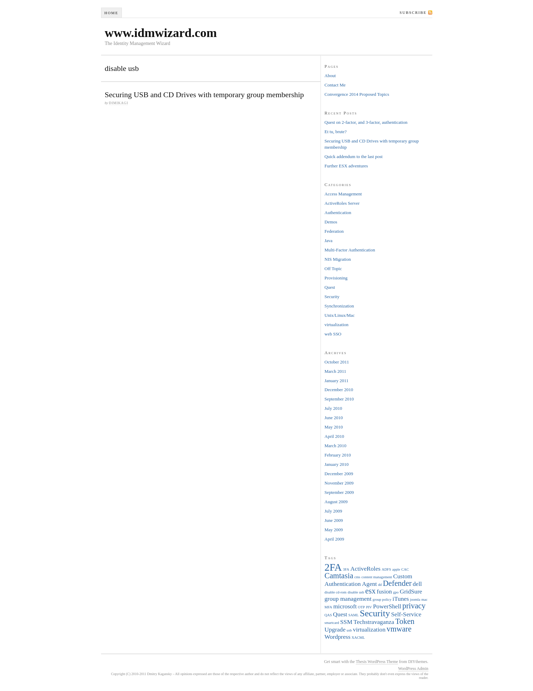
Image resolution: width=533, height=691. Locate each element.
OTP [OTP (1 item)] (361, 607)
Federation (334, 231)
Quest (330, 287)
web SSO (333, 334)
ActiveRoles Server (342, 203)
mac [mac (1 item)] (425, 599)
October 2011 (337, 362)
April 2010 (334, 436)
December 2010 (339, 389)
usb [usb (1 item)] (349, 630)
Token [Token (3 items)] (404, 621)
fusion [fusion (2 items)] (384, 591)
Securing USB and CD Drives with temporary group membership (204, 94)
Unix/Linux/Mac (340, 315)
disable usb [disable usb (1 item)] (355, 592)
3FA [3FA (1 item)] (346, 569)
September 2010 (339, 399)
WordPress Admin (413, 668)
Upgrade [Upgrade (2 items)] (335, 629)
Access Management (343, 193)
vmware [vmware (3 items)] (399, 629)
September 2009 (339, 492)
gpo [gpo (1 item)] (396, 592)
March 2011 (335, 371)
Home (111, 13)
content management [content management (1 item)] (376, 577)
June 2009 (334, 520)
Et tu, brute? (336, 131)
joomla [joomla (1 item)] (415, 599)
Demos (331, 221)
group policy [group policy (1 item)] (382, 599)
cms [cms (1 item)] (357, 577)
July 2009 (333, 511)
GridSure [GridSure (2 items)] (411, 591)
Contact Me (335, 84)
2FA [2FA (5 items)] (333, 567)
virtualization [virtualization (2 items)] (369, 629)
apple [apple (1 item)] (396, 569)
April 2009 (334, 539)
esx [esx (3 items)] (370, 591)
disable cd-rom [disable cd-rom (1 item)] (336, 592)
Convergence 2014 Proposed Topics (357, 94)
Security (332, 296)
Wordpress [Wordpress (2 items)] (338, 636)
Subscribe (413, 12)
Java (329, 240)
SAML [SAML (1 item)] (354, 615)
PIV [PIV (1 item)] (369, 607)
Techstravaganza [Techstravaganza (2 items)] (373, 621)
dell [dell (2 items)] (417, 583)
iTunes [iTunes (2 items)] (400, 598)
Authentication (338, 212)
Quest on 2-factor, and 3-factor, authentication (366, 122)
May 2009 (334, 529)
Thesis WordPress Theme (377, 661)
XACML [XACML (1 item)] (358, 637)
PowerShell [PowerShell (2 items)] (387, 606)
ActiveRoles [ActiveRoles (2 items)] (365, 568)
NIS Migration (338, 259)
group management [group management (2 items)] (348, 598)
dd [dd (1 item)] (380, 585)
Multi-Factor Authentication (350, 249)
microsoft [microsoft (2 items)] (345, 606)
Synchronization (339, 305)
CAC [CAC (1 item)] (405, 569)
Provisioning (336, 277)
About (330, 75)
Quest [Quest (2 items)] (340, 614)
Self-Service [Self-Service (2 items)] (406, 614)
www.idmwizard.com (161, 33)
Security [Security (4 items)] (375, 613)
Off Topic (333, 268)
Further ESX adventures (346, 165)
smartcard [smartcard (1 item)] (332, 623)
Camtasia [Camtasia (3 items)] (339, 575)
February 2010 (338, 455)
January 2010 (337, 464)
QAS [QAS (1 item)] (328, 615)
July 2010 (333, 408)
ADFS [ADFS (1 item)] (386, 569)
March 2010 (335, 445)
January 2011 (337, 380)
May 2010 (334, 427)
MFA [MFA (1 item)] (328, 607)
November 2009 (339, 483)
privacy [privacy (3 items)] (413, 605)
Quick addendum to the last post (354, 156)
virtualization (337, 324)
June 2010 (334, 417)
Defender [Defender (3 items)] (397, 583)
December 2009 (339, 473)
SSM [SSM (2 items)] (346, 621)
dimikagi (118, 103)
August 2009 (336, 501)
